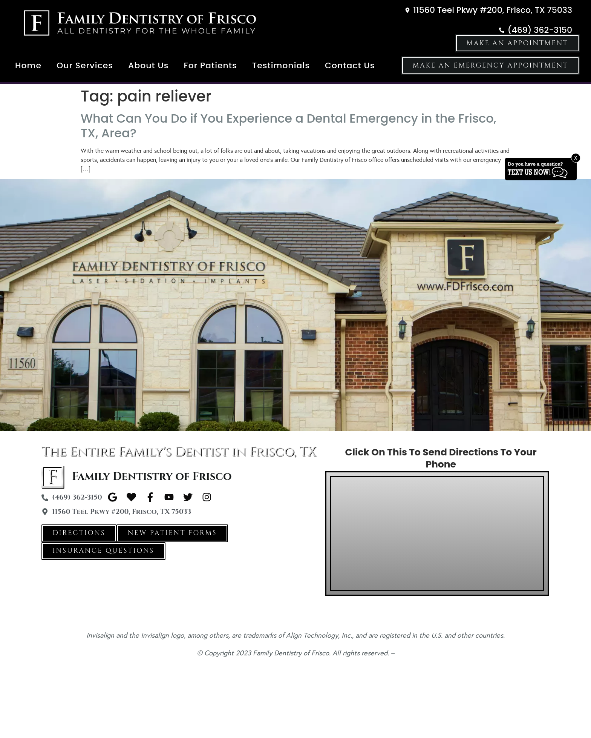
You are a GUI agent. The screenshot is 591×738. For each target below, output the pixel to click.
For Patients (210, 65)
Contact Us (350, 65)
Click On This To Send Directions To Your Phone (441, 458)
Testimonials (281, 65)
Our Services (85, 65)
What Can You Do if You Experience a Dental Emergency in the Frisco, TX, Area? (288, 125)
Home (28, 65)
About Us (148, 65)
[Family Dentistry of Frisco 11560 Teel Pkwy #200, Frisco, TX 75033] (437, 533)
